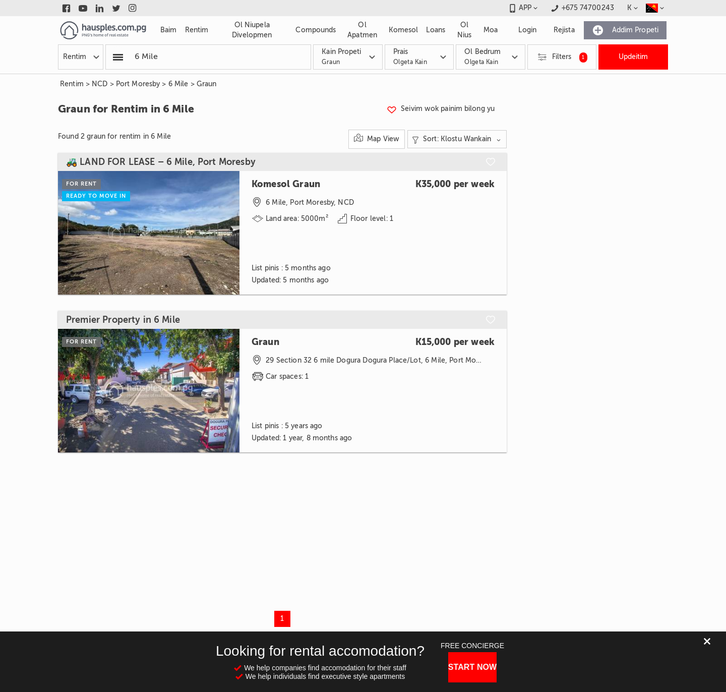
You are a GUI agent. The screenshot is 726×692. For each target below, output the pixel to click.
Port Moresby (138, 84)
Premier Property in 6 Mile (123, 320)
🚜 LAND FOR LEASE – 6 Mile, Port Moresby (161, 162)
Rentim (72, 84)
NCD (99, 84)
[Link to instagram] (133, 8)
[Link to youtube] (83, 8)
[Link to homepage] (103, 30)
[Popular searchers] (118, 57)
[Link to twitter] (116, 8)
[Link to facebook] (66, 8)
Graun (207, 84)
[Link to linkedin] (99, 8)
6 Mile (178, 84)
